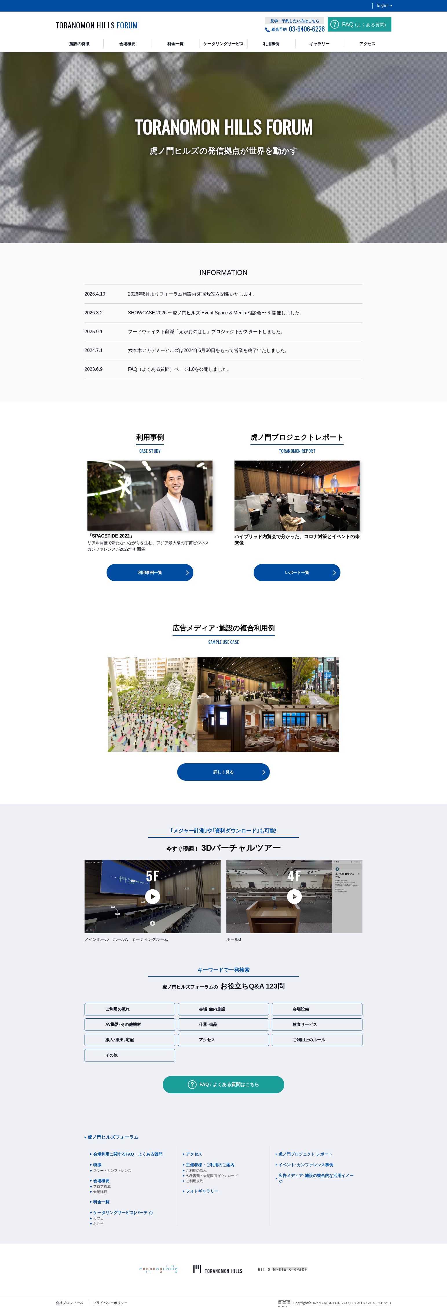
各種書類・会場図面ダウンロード (212, 1176)
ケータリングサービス (123, 1212)
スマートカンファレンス (112, 1171)
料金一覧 (101, 1202)
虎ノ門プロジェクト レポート (305, 1154)
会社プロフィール (69, 1303)
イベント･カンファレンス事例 (306, 1165)
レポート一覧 (297, 572)
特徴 (97, 1165)
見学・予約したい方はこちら (294, 21)
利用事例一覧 (150, 572)
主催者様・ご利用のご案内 (210, 1165)
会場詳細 (100, 1192)
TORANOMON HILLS (97, 25)
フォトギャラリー (202, 1191)
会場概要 (101, 1180)
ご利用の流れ (196, 1171)
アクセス (194, 1154)
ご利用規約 (194, 1181)
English (383, 5)
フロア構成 (102, 1187)
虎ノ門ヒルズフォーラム (112, 1137)
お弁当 (98, 1224)
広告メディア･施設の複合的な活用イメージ (316, 1178)
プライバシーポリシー (110, 1303)
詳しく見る (223, 772)
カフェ (98, 1218)
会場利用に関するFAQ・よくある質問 (127, 1154)
